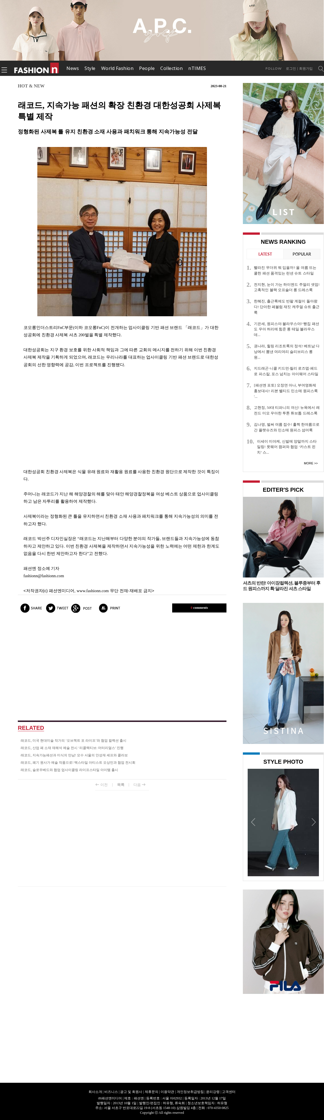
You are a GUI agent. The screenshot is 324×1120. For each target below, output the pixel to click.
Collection (171, 68)
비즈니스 (111, 1092)
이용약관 (167, 1092)
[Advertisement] (122, 418)
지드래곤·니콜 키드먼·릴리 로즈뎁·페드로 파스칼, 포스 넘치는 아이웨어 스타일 (286, 371)
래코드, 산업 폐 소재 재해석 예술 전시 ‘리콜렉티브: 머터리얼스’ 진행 (72, 748)
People (147, 68)
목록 (120, 785)
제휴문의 (151, 1092)
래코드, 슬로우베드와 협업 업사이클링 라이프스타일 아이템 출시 (69, 770)
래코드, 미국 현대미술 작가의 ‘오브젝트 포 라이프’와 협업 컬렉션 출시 (73, 741)
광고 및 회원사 (131, 1092)
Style (90, 68)
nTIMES (197, 68)
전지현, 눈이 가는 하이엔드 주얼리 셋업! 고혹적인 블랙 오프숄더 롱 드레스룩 (286, 287)
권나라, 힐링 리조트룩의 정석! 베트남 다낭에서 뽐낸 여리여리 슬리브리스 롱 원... (286, 351)
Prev (253, 821)
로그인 (291, 69)
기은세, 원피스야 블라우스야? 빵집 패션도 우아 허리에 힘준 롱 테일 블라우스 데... (286, 329)
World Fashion (117, 68)
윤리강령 (213, 1092)
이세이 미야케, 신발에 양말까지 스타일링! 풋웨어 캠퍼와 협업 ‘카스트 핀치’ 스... (287, 447)
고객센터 (229, 1092)
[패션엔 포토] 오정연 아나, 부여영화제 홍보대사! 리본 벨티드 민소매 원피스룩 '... (286, 391)
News (72, 68)
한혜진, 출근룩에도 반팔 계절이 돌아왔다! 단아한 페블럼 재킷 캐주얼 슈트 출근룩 (286, 307)
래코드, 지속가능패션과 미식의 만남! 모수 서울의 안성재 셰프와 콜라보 (74, 755)
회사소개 (95, 1092)
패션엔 (36, 68)
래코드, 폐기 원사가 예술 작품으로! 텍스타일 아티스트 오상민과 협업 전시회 (78, 763)
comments (199, 608)
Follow (273, 68)
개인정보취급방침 (190, 1092)
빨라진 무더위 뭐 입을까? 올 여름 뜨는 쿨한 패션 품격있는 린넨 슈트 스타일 (285, 270)
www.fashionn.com (93, 590)
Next (313, 821)
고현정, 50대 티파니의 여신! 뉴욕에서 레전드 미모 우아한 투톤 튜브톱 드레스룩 (286, 410)
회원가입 (306, 69)
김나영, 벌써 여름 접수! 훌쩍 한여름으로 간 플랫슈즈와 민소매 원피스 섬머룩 (286, 427)
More (308, 463)
